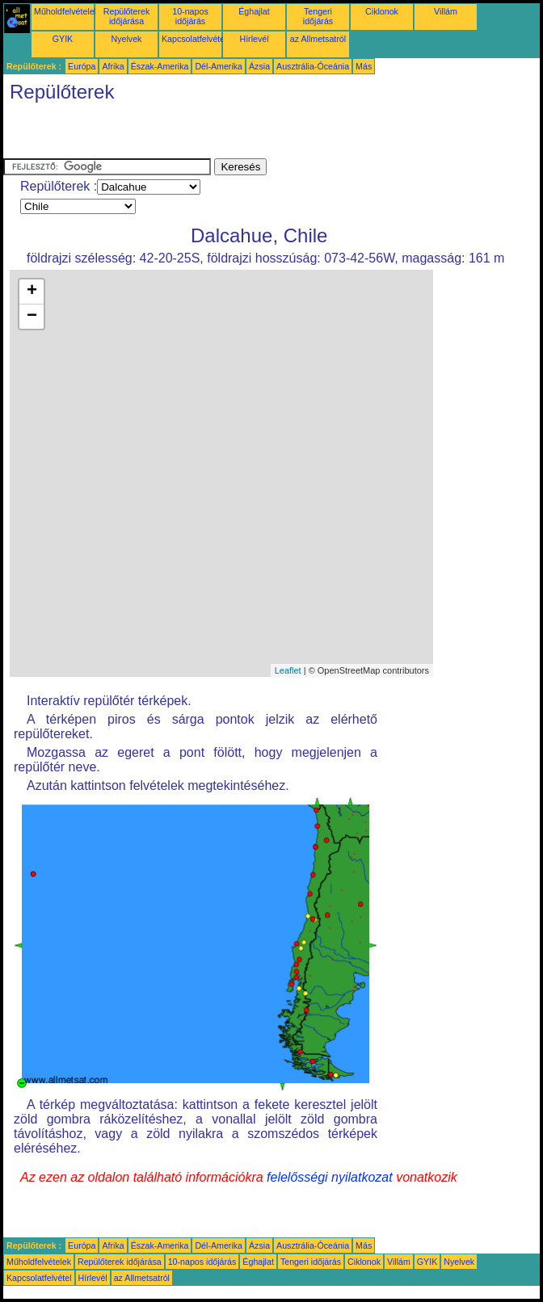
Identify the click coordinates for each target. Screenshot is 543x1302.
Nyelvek (127, 39)
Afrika (113, 66)
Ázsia (259, 66)
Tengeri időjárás (318, 16)
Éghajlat (254, 11)
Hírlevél (253, 39)
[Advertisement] (192, 134)
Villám (445, 11)
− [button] (32, 316)
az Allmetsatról (318, 39)
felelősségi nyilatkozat (330, 1177)
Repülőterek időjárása (126, 16)
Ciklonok (381, 11)
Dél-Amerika (218, 66)
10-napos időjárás (190, 16)
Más (364, 66)
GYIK (63, 39)
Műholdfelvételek (66, 11)
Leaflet (288, 670)
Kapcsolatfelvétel (194, 39)
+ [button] (32, 291)
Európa (81, 66)
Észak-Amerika (160, 66)
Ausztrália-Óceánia (312, 66)
